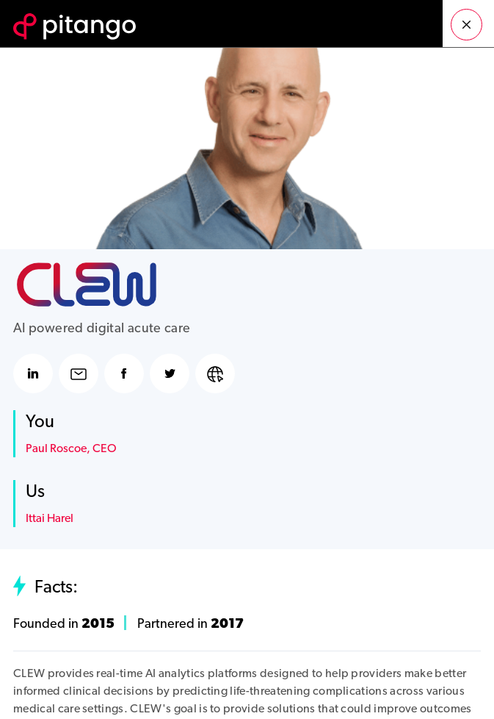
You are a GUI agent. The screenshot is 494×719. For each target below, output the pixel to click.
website (215, 373)
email (78, 373)
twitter (169, 373)
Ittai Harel (49, 518)
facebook (124, 373)
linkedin (33, 373)
